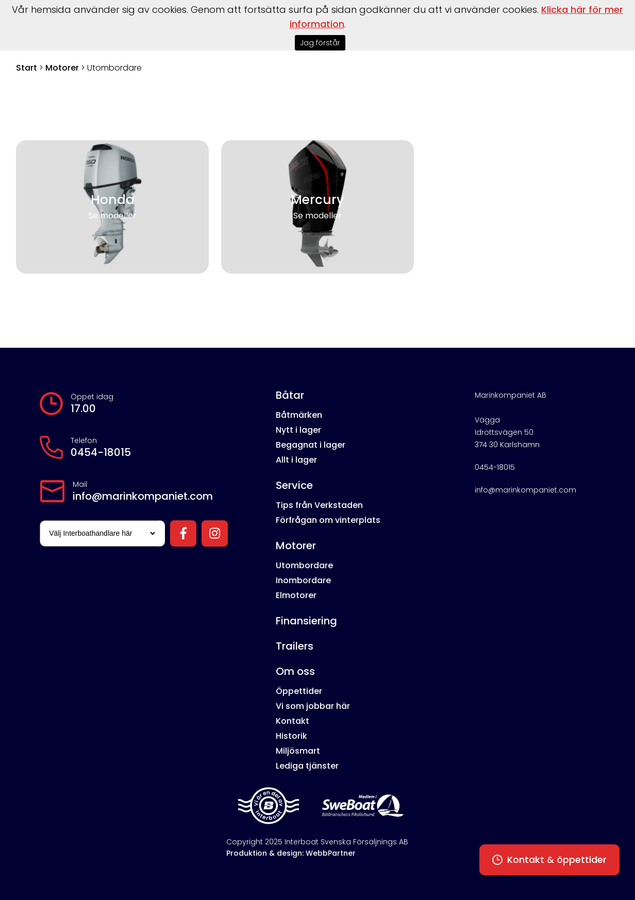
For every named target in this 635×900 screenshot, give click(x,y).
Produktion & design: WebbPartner (291, 853)
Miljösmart (298, 751)
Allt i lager (296, 460)
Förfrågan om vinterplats (328, 520)
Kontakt (292, 721)
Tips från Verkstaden (319, 505)
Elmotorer (296, 595)
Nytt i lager (298, 430)
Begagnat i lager (310, 445)
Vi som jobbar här (313, 706)
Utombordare (304, 565)
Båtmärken (299, 415)
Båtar (290, 395)
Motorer (62, 68)
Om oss (295, 671)
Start (26, 68)
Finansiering (306, 621)
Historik (291, 736)
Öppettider (299, 691)
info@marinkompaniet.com (143, 496)
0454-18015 (101, 452)
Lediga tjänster (307, 766)
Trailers (294, 646)
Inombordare (303, 580)
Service (294, 485)
